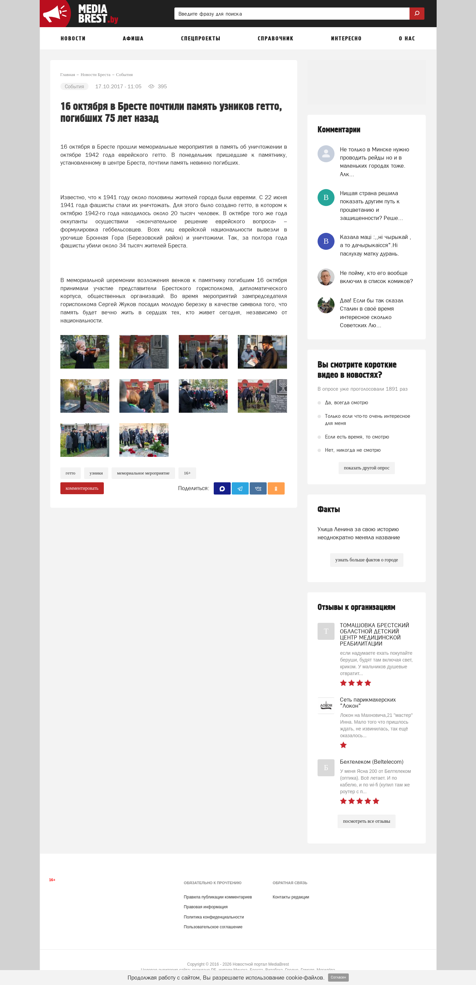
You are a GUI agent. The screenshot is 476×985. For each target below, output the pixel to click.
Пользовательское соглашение (213, 927)
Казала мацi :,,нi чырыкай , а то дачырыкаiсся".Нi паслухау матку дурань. (375, 245)
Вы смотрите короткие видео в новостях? (357, 370)
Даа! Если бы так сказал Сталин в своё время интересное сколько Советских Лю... (371, 313)
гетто (71, 473)
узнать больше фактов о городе (367, 559)
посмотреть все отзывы (366, 821)
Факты (329, 510)
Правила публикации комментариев (218, 897)
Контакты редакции (291, 897)
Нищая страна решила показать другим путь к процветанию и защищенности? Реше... (371, 205)
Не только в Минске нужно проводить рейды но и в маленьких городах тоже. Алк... (374, 162)
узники (96, 473)
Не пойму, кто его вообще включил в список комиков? (376, 277)
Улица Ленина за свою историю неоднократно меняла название (359, 533)
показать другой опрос (366, 467)
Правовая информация (206, 907)
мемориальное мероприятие (143, 473)
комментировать (82, 488)
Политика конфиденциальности (214, 917)
